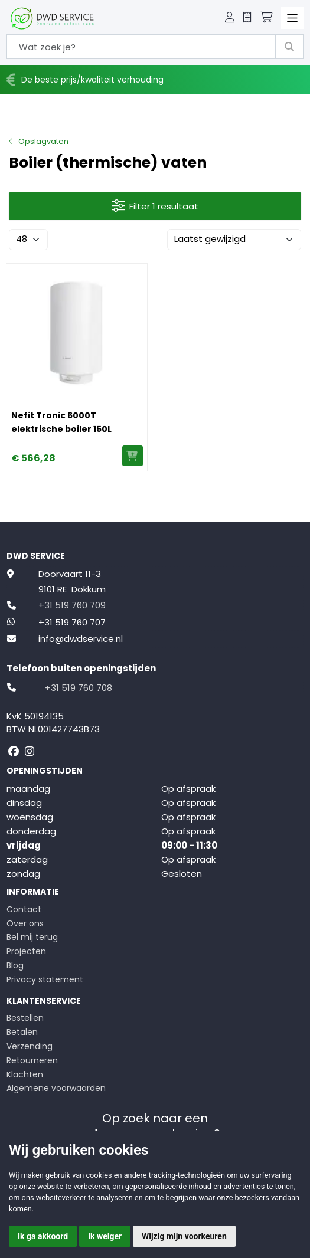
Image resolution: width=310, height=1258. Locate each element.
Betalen (22, 1032)
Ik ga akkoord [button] (43, 1236)
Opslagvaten (43, 141)
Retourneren (32, 1060)
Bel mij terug (32, 937)
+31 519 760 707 (72, 622)
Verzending (29, 1046)
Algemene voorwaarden (56, 1088)
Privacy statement (44, 979)
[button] (229, 18)
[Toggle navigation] (292, 18)
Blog (15, 965)
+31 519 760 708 (78, 688)
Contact (23, 909)
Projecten (26, 951)
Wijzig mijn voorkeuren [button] (184, 1236)
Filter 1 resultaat (155, 206)
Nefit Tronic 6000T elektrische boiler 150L (61, 422)
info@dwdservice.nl (80, 639)
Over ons (25, 923)
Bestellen (25, 1018)
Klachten (24, 1074)
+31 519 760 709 (72, 605)
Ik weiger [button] (105, 1236)
